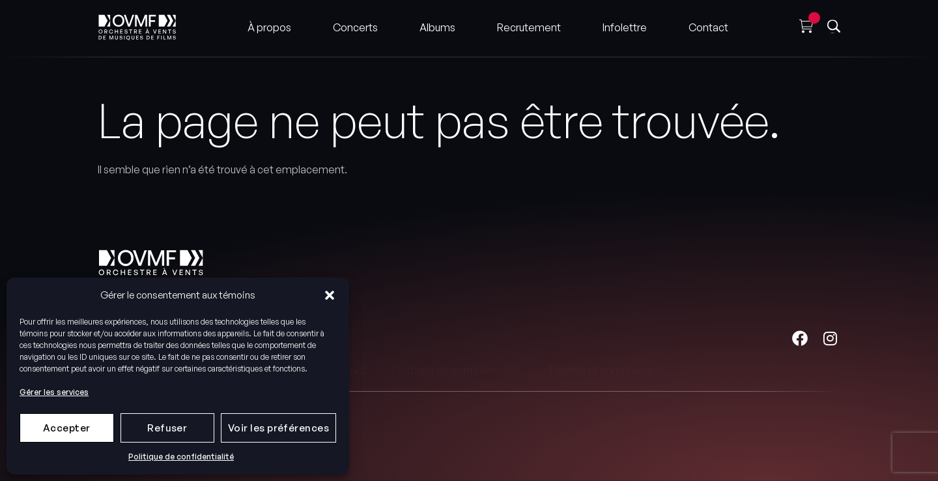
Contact (708, 24)
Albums (437, 24)
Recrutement (529, 24)
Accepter (67, 428)
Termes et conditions (599, 338)
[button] (329, 295)
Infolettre (625, 24)
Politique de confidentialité (181, 456)
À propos (269, 24)
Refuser (167, 428)
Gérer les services (54, 392)
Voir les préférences (278, 428)
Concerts (355, 24)
